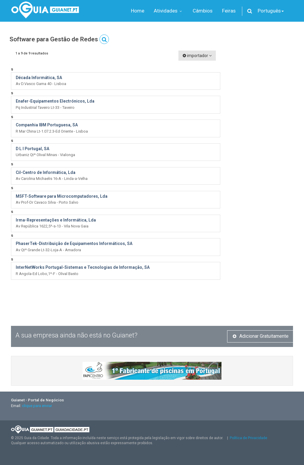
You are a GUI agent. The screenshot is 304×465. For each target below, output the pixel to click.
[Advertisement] (261, 140)
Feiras (229, 11)
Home (137, 11)
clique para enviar (37, 405)
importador (197, 55)
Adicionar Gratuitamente (261, 336)
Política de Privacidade (248, 438)
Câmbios (203, 11)
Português (271, 11)
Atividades (168, 11)
